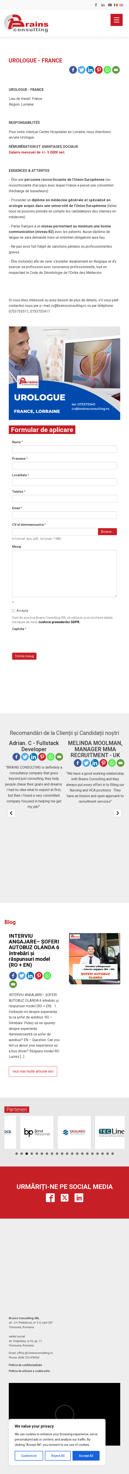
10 (62, 1153)
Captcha (19, 629)
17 (97, 1153)
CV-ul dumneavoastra (29, 524)
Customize (29, 1456)
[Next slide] (117, 813)
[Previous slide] (11, 813)
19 (107, 1153)
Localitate (20, 475)
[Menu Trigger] (117, 20)
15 (87, 1153)
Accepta (20, 610)
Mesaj (16, 546)
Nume (17, 442)
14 (82, 1153)
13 (77, 1153)
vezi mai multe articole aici (33, 1071)
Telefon (18, 491)
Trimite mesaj (24, 656)
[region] (57, 1442)
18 (102, 1153)
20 (112, 1153)
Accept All (86, 1456)
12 (72, 1153)
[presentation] (45, 640)
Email (17, 508)
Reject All (58, 1456)
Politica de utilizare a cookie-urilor (29, 1371)
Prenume (20, 458)
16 (92, 1153)
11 (67, 1153)
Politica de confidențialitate (25, 1365)
